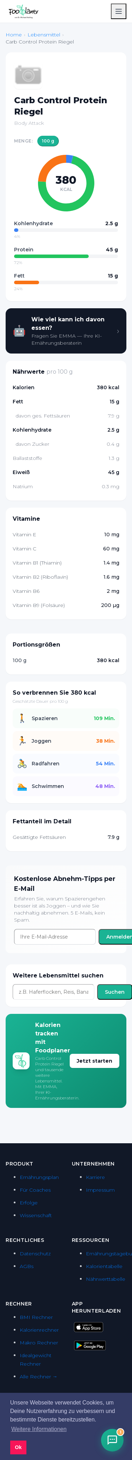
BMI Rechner (36, 1317)
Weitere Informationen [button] (39, 1429)
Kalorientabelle (104, 1266)
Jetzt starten (94, 1061)
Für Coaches (35, 1190)
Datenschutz (35, 1253)
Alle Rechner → (38, 1376)
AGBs (26, 1266)
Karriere (95, 1177)
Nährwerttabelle (105, 1279)
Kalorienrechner (39, 1330)
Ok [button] (18, 1447)
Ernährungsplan (39, 1177)
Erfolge (29, 1202)
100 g (48, 141)
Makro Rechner (39, 1342)
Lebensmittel (43, 34)
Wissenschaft (36, 1215)
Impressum (100, 1190)
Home (14, 34)
